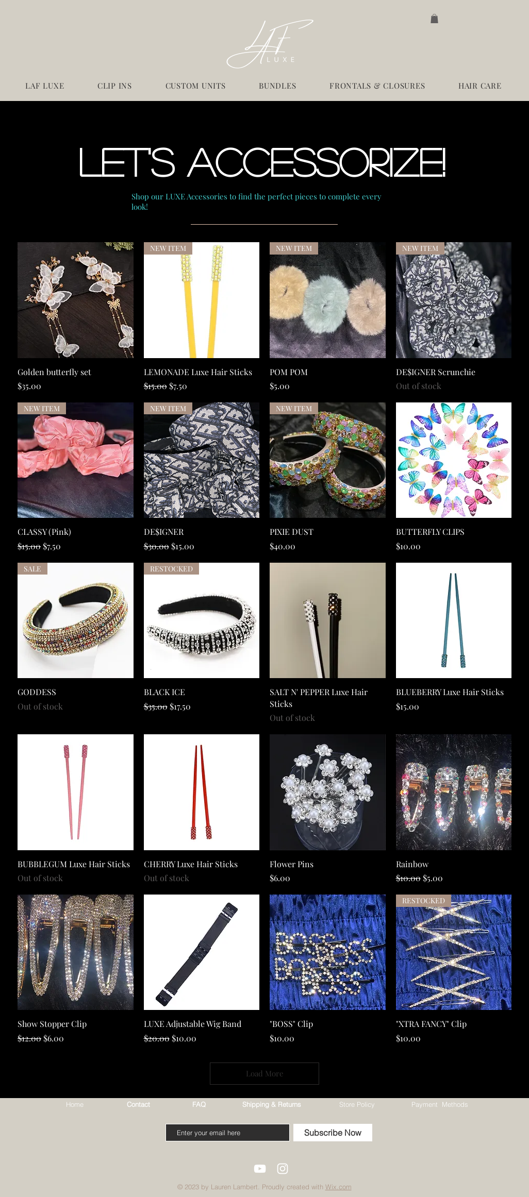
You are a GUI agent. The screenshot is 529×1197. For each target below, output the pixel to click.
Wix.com (338, 1187)
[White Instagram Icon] (282, 1168)
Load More (265, 1073)
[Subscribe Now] (332, 1132)
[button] (434, 18)
